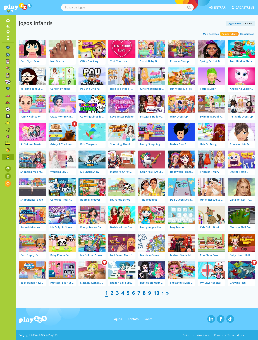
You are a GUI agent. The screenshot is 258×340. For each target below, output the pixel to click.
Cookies (218, 335)
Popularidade (229, 34)
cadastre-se (243, 8)
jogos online (235, 23)
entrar (217, 8)
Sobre (148, 319)
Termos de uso (236, 335)
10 (156, 292)
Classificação (247, 34)
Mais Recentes (211, 34)
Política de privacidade (196, 335)
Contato (133, 319)
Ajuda (118, 319)
